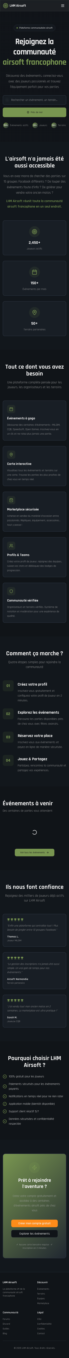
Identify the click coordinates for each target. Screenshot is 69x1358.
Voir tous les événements (34, 852)
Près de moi (34, 112)
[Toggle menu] (62, 5)
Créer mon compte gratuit (34, 1223)
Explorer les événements (34, 1234)
